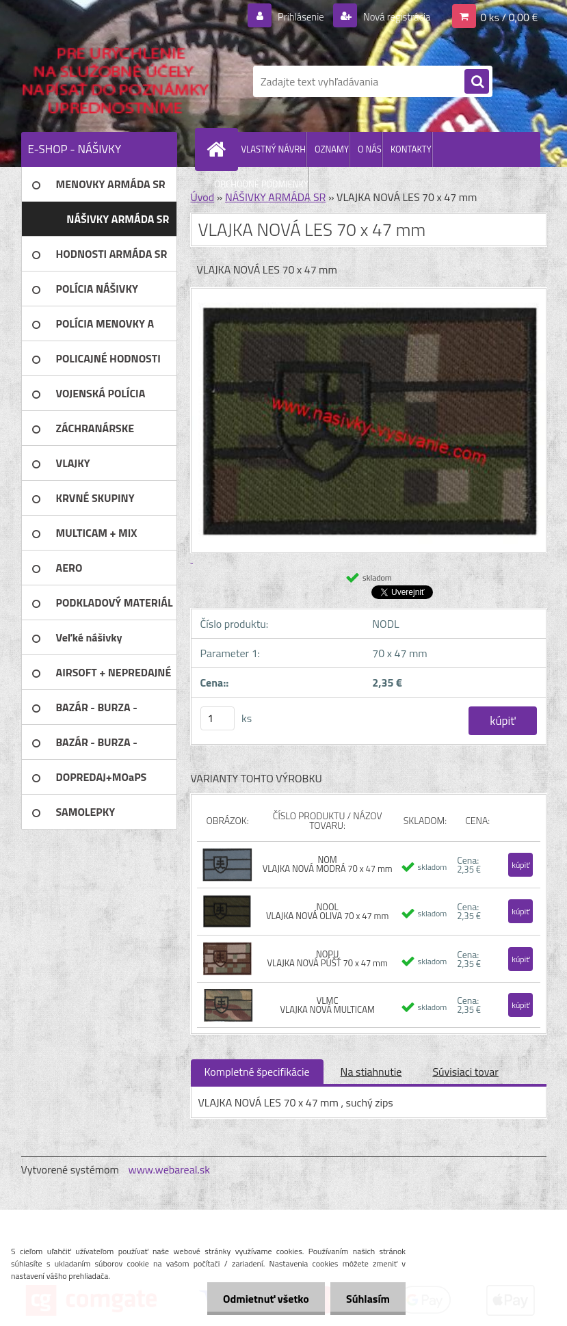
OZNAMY (332, 149)
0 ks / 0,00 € (509, 16)
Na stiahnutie (371, 1071)
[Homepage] (220, 149)
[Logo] (115, 81)
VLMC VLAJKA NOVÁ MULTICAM (327, 1005)
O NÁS (370, 149)
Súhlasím (366, 1298)
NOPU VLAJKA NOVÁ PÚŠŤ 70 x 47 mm (327, 958)
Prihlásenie (292, 16)
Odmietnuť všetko (262, 1298)
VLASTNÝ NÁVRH (273, 149)
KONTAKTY (411, 149)
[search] (476, 82)
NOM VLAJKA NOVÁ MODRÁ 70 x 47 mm (328, 864)
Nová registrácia (392, 16)
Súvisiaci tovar (465, 1071)
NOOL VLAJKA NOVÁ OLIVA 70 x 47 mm (327, 911)
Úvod (203, 197)
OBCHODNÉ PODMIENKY (261, 184)
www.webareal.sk (169, 1169)
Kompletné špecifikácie (257, 1071)
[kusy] (217, 718)
